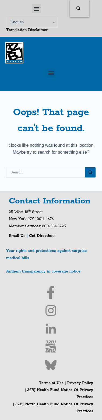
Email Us (18, 235)
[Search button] (90, 172)
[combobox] (67, 8)
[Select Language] (32, 22)
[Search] (79, 8)
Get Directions (42, 235)
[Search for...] (45, 172)
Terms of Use (51, 383)
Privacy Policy (80, 383)
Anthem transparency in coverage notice (43, 271)
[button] (36, 8)
